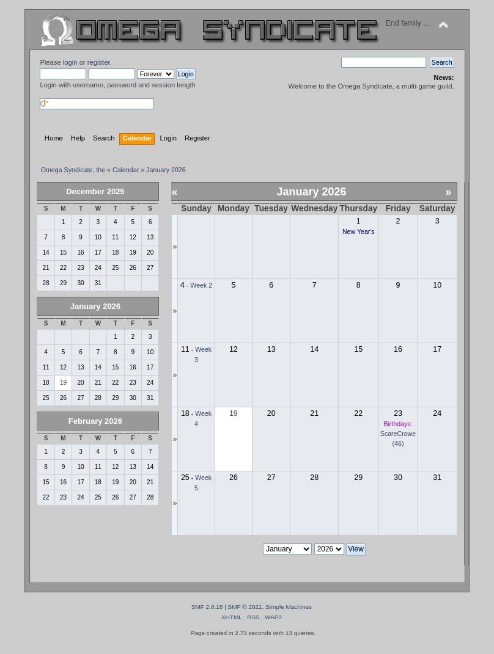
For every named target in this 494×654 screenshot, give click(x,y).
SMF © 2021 (245, 606)
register (98, 62)
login (70, 62)
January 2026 (95, 306)
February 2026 (95, 421)
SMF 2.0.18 (207, 606)
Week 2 (201, 285)
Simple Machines (288, 606)
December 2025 (95, 191)
